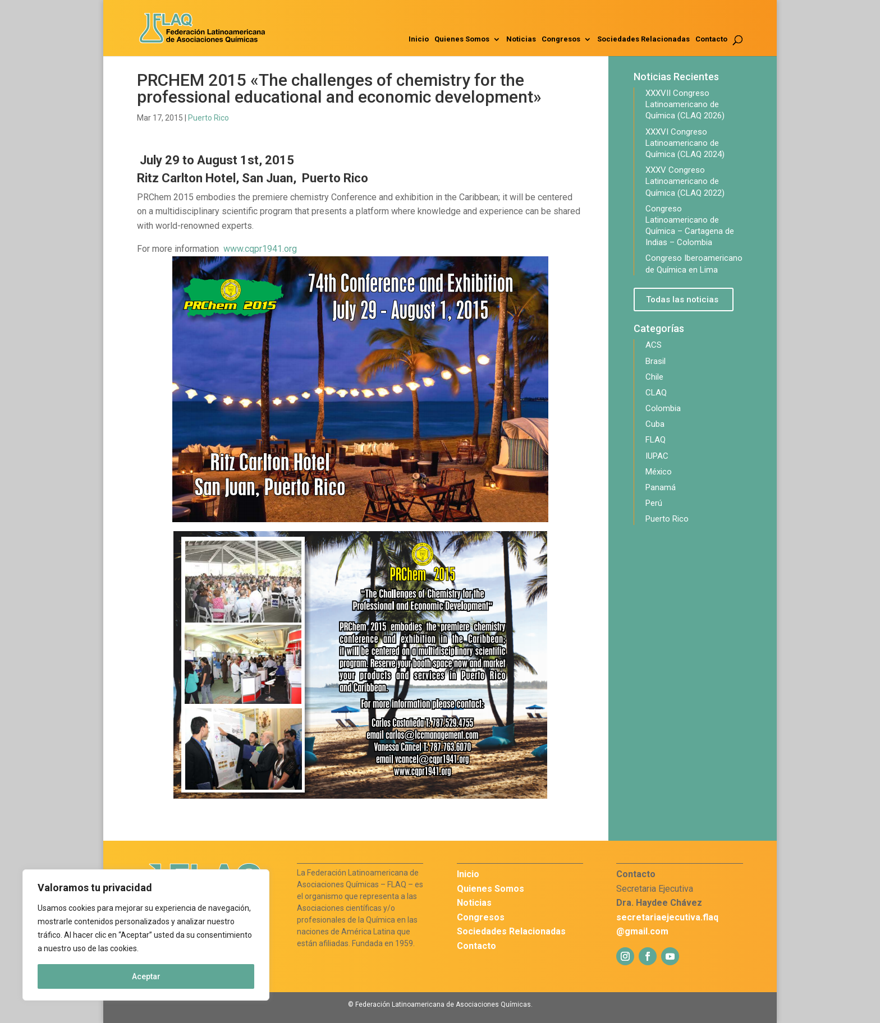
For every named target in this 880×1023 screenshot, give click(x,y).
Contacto (711, 39)
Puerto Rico (208, 117)
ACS (653, 345)
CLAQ (656, 393)
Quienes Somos (461, 39)
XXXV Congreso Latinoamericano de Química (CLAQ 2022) (685, 181)
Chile (654, 377)
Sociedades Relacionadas (643, 39)
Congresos (561, 39)
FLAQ (655, 440)
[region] (145, 935)
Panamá (660, 487)
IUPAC (656, 456)
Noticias (521, 39)
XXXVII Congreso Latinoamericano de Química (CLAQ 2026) (685, 104)
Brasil (655, 361)
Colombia (663, 408)
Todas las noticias (682, 299)
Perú (653, 503)
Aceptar (146, 976)
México (658, 472)
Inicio (419, 39)
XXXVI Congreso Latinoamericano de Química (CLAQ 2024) (685, 143)
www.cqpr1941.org (260, 248)
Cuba (654, 424)
